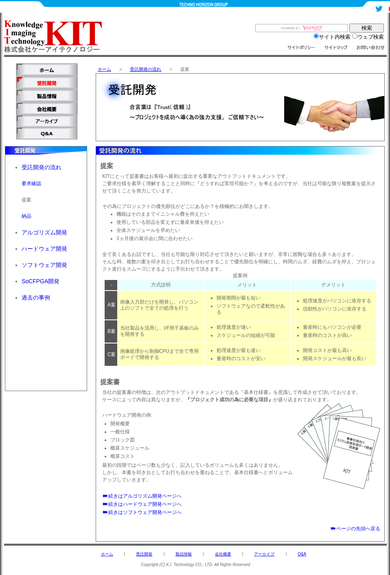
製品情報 (183, 554)
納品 (26, 216)
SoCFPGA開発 (40, 281)
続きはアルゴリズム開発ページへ (142, 496)
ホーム (104, 69)
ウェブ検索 (368, 37)
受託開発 (144, 554)
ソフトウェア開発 (44, 265)
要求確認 (31, 183)
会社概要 (223, 554)
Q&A (302, 554)
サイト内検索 (332, 37)
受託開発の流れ (145, 69)
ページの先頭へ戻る (355, 528)
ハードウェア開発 (44, 248)
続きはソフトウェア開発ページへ (142, 512)
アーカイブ (264, 554)
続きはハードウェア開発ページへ (142, 504)
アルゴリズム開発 (44, 232)
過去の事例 (36, 297)
